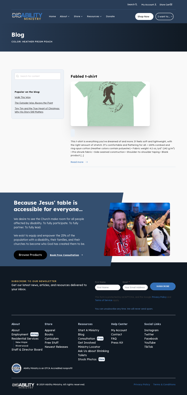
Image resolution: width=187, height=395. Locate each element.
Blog (81, 334)
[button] (166, 5)
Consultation (86, 338)
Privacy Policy (159, 297)
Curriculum (52, 338)
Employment (19, 334)
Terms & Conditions (164, 384)
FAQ (114, 338)
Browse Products (30, 254)
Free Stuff (51, 342)
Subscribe (163, 286)
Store (78, 16)
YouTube (150, 342)
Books (49, 334)
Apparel (50, 330)
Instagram (151, 330)
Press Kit (117, 342)
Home (52, 16)
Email (125, 282)
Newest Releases (56, 346)
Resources (94, 16)
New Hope (21, 342)
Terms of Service (103, 300)
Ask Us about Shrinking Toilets (93, 353)
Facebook (151, 338)
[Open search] (132, 4)
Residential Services (25, 338)
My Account (119, 330)
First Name (100, 282)
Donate (110, 16)
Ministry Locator (89, 346)
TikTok (148, 346)
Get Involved (87, 342)
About (65, 16)
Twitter (149, 334)
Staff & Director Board (26, 349)
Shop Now (143, 16)
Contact (116, 334)
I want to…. (165, 16)
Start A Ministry (88, 330)
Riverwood (22, 345)
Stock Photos (87, 359)
